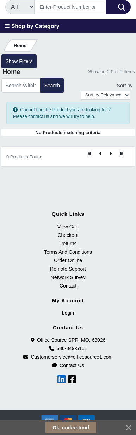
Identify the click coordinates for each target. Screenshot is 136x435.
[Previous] (100, 154)
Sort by (124, 85)
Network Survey (68, 277)
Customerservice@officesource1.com (68, 357)
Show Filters (18, 61)
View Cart (68, 226)
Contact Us (68, 365)
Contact (68, 286)
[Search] (70, 7)
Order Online (68, 260)
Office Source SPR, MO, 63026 (68, 340)
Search (52, 85)
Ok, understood (70, 427)
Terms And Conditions (68, 252)
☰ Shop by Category (32, 26)
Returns (67, 243)
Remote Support (68, 269)
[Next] (111, 154)
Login (68, 313)
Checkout (67, 235)
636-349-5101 (68, 348)
